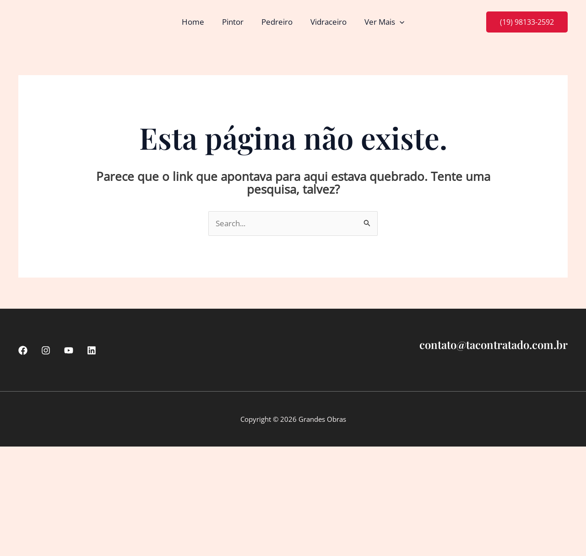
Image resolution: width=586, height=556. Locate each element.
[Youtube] (68, 350)
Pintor (235, 21)
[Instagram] (45, 350)
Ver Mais (380, 22)
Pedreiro (277, 21)
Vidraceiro (326, 21)
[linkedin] (91, 350)
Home (197, 21)
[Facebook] (22, 350)
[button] (395, 22)
